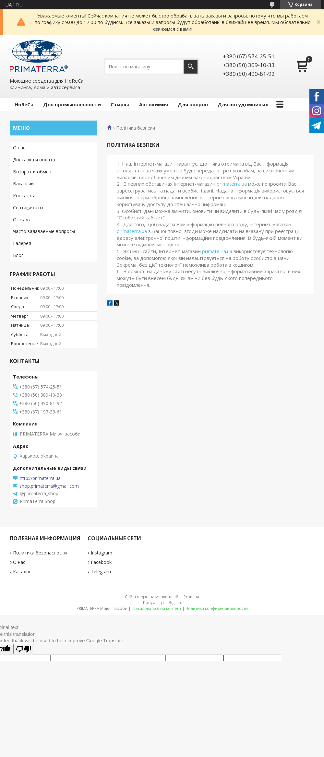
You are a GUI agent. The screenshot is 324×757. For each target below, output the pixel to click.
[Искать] (191, 67)
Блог (18, 255)
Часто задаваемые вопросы (44, 231)
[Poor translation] (23, 649)
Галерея (22, 243)
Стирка (120, 104)
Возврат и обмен (32, 172)
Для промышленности (72, 104)
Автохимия (153, 104)
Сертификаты (28, 207)
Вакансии (23, 184)
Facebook (101, 562)
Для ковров (193, 104)
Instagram (101, 553)
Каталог (22, 571)
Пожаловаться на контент (156, 608)
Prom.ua (191, 597)
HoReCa (24, 104)
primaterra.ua (232, 184)
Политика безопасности (40, 553)
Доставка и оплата (34, 160)
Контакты (24, 195)
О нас (19, 148)
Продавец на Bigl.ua (162, 602)
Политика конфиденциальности (217, 608)
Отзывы (21, 219)
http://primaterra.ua (40, 478)
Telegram (101, 571)
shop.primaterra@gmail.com (49, 486)
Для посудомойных (243, 104)
